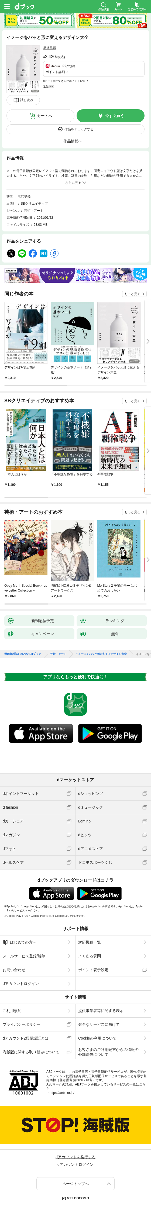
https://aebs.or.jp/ (62, 1093)
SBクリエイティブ (34, 203)
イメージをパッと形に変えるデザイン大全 (101, 654)
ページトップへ (75, 1183)
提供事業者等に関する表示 (100, 1010)
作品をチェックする (79, 129)
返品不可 (48, 86)
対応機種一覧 (89, 942)
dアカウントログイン (21, 983)
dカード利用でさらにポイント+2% (64, 80)
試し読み (26, 100)
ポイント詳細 (55, 72)
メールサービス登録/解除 (24, 956)
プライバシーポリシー (21, 1024)
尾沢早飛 (49, 48)
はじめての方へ (19, 942)
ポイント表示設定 (93, 970)
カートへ (44, 116)
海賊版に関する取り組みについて (31, 1052)
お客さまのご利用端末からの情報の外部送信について (108, 1052)
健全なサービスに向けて (99, 1024)
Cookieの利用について (97, 1038)
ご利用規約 (12, 1010)
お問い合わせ (14, 970)
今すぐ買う (114, 116)
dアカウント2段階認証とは (26, 1038)
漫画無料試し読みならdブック (22, 654)
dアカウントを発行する (75, 1157)
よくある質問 (89, 956)
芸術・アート (33, 211)
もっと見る (132, 294)
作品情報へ (72, 141)
